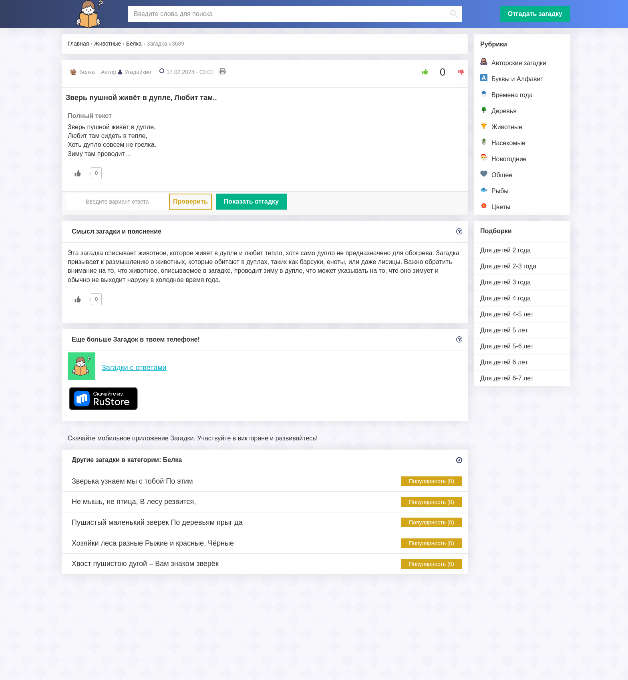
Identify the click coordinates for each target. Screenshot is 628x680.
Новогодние (503, 158)
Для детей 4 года (505, 298)
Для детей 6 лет (504, 362)
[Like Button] (422, 72)
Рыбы (494, 190)
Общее (496, 174)
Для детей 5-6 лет (506, 346)
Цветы (495, 206)
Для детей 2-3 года (508, 266)
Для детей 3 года (505, 282)
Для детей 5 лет (504, 330)
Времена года (506, 94)
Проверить (190, 201)
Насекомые (502, 142)
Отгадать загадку (535, 13)
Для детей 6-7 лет (506, 378)
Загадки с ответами (134, 368)
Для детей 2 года (505, 250)
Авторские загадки (513, 62)
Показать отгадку (251, 201)
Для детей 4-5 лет (506, 314)
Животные (501, 126)
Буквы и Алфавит (511, 78)
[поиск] (294, 14)
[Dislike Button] (458, 72)
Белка (87, 72)
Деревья (498, 110)
